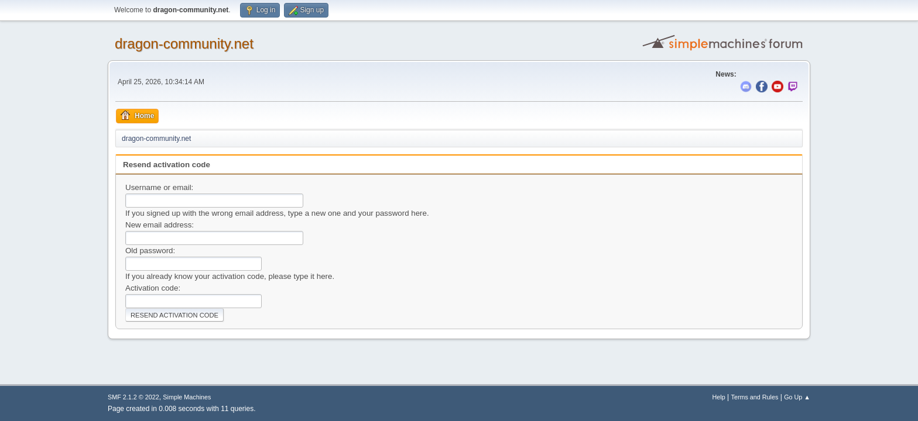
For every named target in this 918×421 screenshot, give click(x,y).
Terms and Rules (755, 397)
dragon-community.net (184, 43)
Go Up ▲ (797, 397)
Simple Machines (187, 397)
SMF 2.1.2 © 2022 (133, 397)
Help (719, 397)
